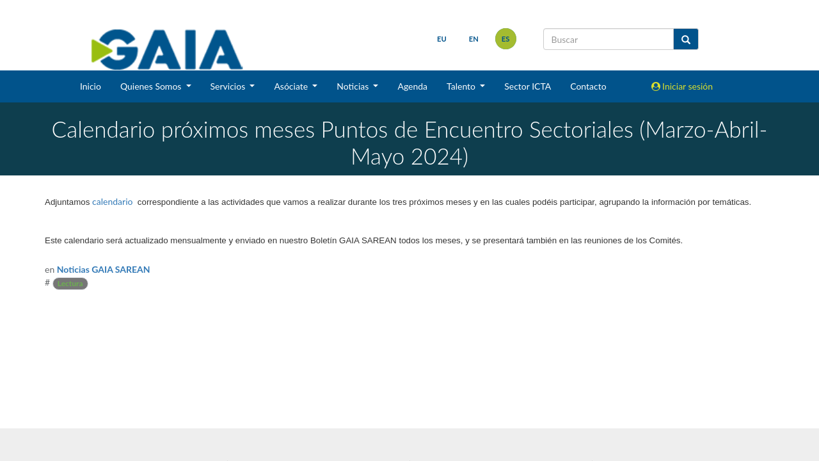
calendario (112, 201)
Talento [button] (462, 86)
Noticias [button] (354, 86)
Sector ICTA (527, 86)
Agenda (412, 86)
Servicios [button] (229, 86)
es (506, 39)
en (474, 39)
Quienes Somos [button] (152, 86)
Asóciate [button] (292, 86)
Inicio (90, 86)
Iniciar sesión (682, 86)
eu (442, 39)
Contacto (588, 86)
